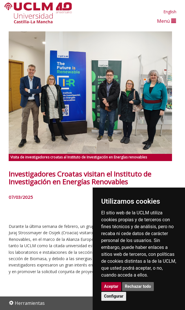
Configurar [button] (114, 296)
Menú (166, 21)
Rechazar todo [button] (138, 286)
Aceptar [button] (111, 286)
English (169, 11)
